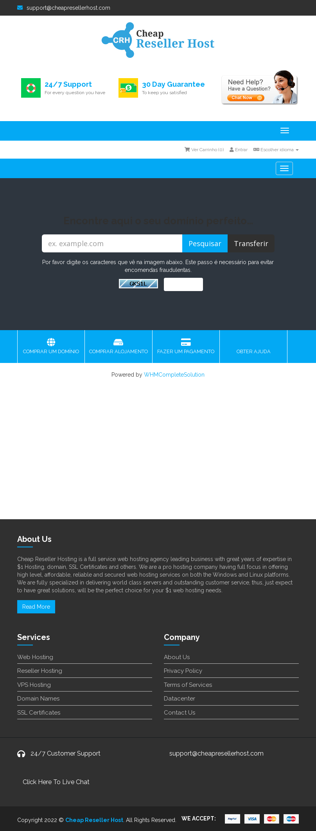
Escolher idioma (276, 149)
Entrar (239, 149)
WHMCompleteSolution (174, 375)
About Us (177, 657)
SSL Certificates (38, 712)
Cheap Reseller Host (94, 820)
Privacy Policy (183, 670)
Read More (36, 607)
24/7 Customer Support (66, 753)
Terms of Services (188, 684)
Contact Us (179, 712)
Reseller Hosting (39, 670)
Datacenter (179, 698)
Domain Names (38, 698)
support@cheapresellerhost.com (63, 8)
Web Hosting (35, 657)
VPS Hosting (34, 684)
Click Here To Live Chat (56, 782)
